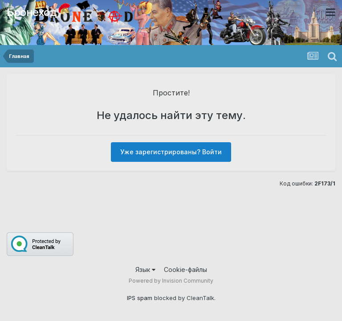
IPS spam (139, 297)
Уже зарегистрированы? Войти (171, 152)
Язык (145, 269)
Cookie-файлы (185, 269)
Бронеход (32, 12)
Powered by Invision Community (171, 280)
